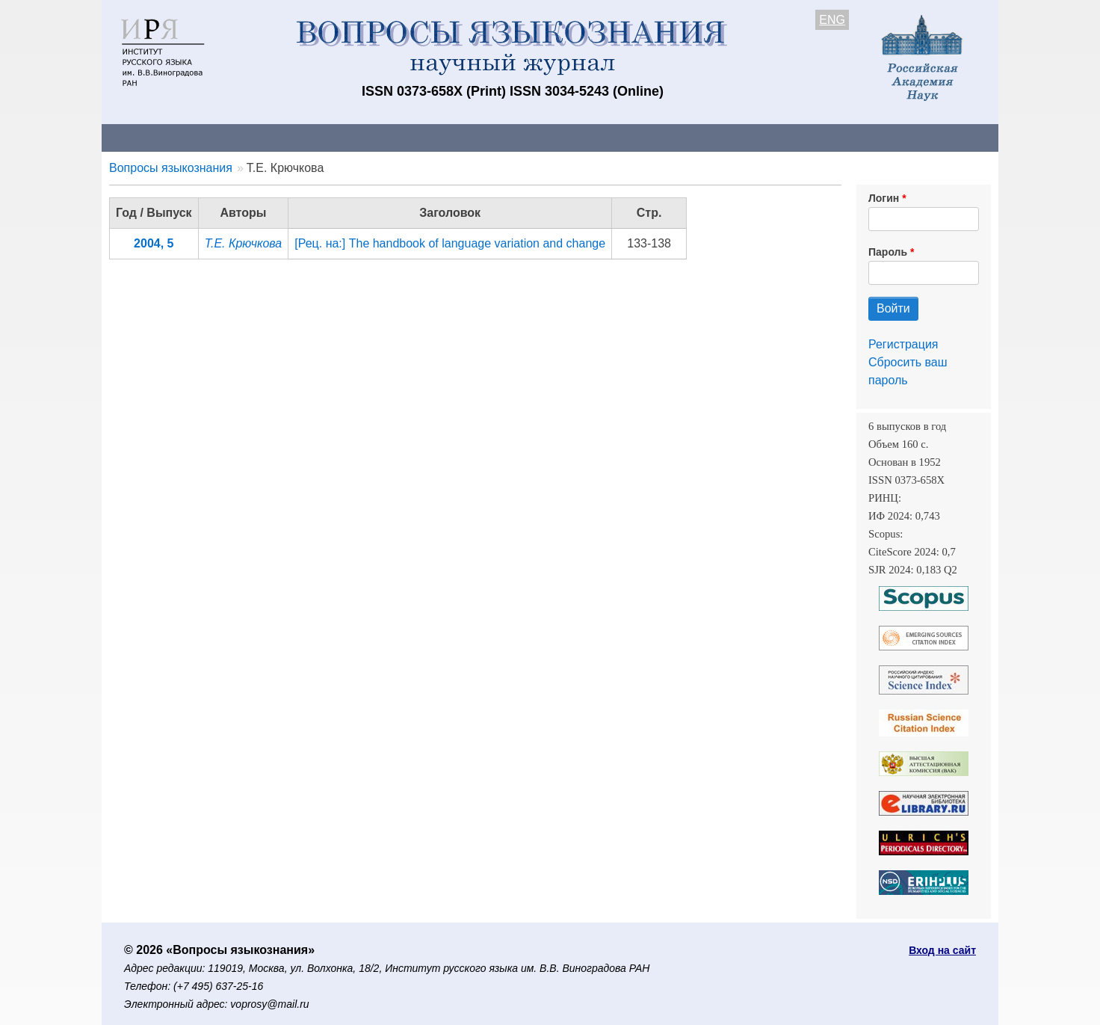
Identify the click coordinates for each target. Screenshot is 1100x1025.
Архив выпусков (520, 137)
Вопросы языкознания (170, 167)
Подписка (621, 137)
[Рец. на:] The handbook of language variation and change (449, 243)
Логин (883, 198)
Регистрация (903, 344)
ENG (832, 19)
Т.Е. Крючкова (243, 243)
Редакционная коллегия (744, 137)
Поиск (856, 137)
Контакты (232, 137)
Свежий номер (405, 137)
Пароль (887, 252)
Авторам (312, 137)
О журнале (146, 137)
